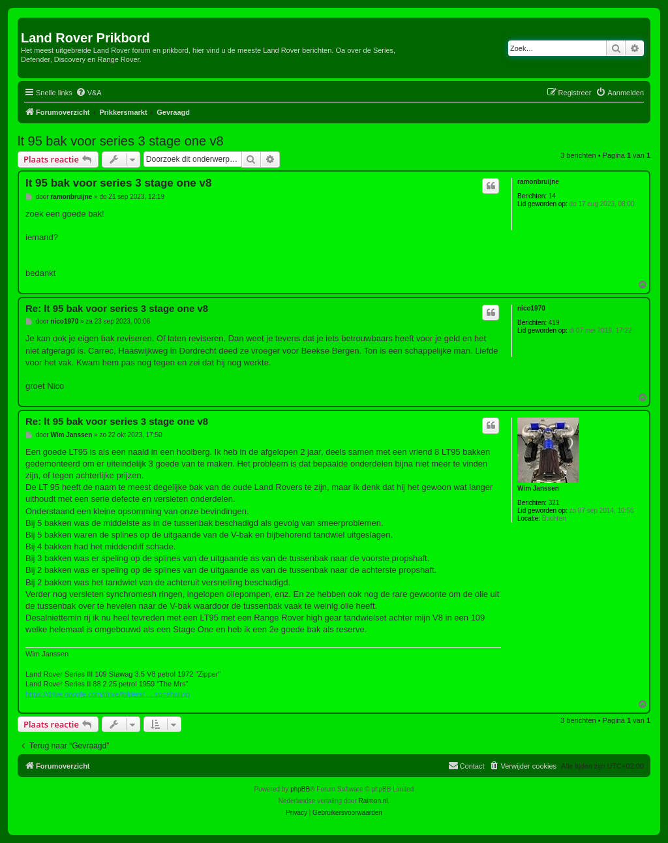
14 (552, 196)
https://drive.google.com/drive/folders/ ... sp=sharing (107, 694)
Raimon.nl (373, 801)
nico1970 (531, 308)
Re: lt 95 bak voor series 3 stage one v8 (116, 308)
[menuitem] (89, 92)
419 (554, 322)
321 (554, 502)
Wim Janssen (538, 488)
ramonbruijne (538, 181)
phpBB (300, 789)
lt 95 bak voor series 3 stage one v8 (121, 141)
